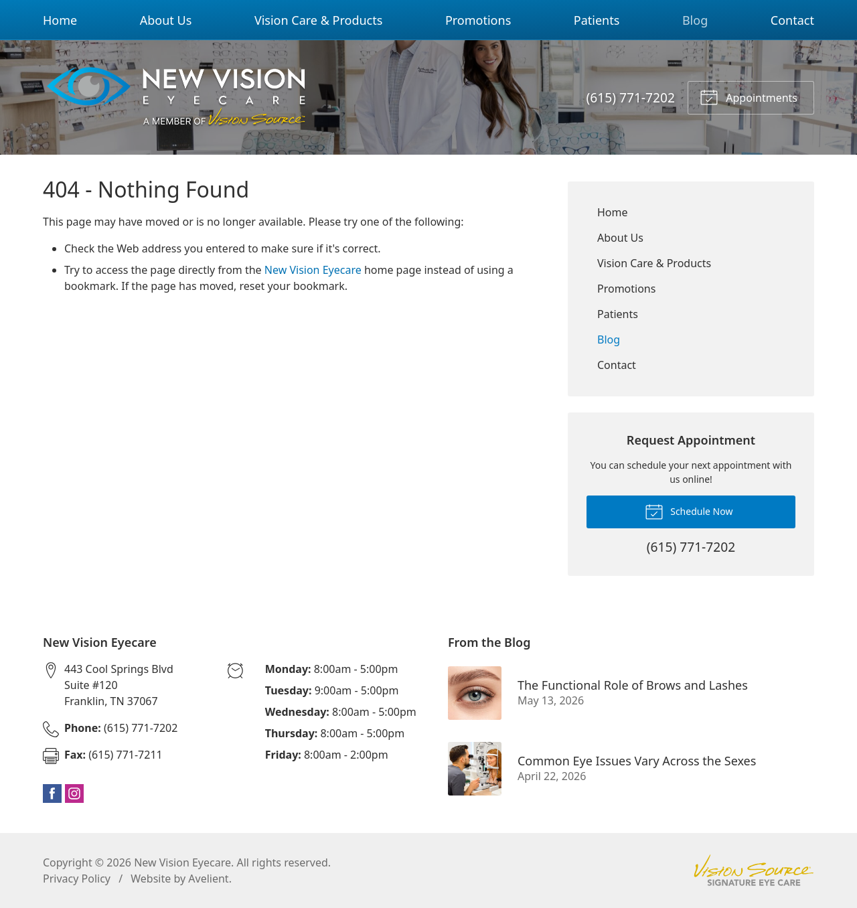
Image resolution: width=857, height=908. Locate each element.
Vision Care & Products (318, 20)
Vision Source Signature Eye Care (754, 870)
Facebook (52, 793)
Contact (792, 20)
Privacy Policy (76, 878)
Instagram (74, 793)
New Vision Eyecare (313, 269)
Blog (695, 20)
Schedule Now (689, 511)
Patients (597, 20)
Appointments (748, 96)
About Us (166, 20)
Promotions (478, 20)
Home (60, 20)
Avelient (208, 878)
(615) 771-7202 (631, 97)
